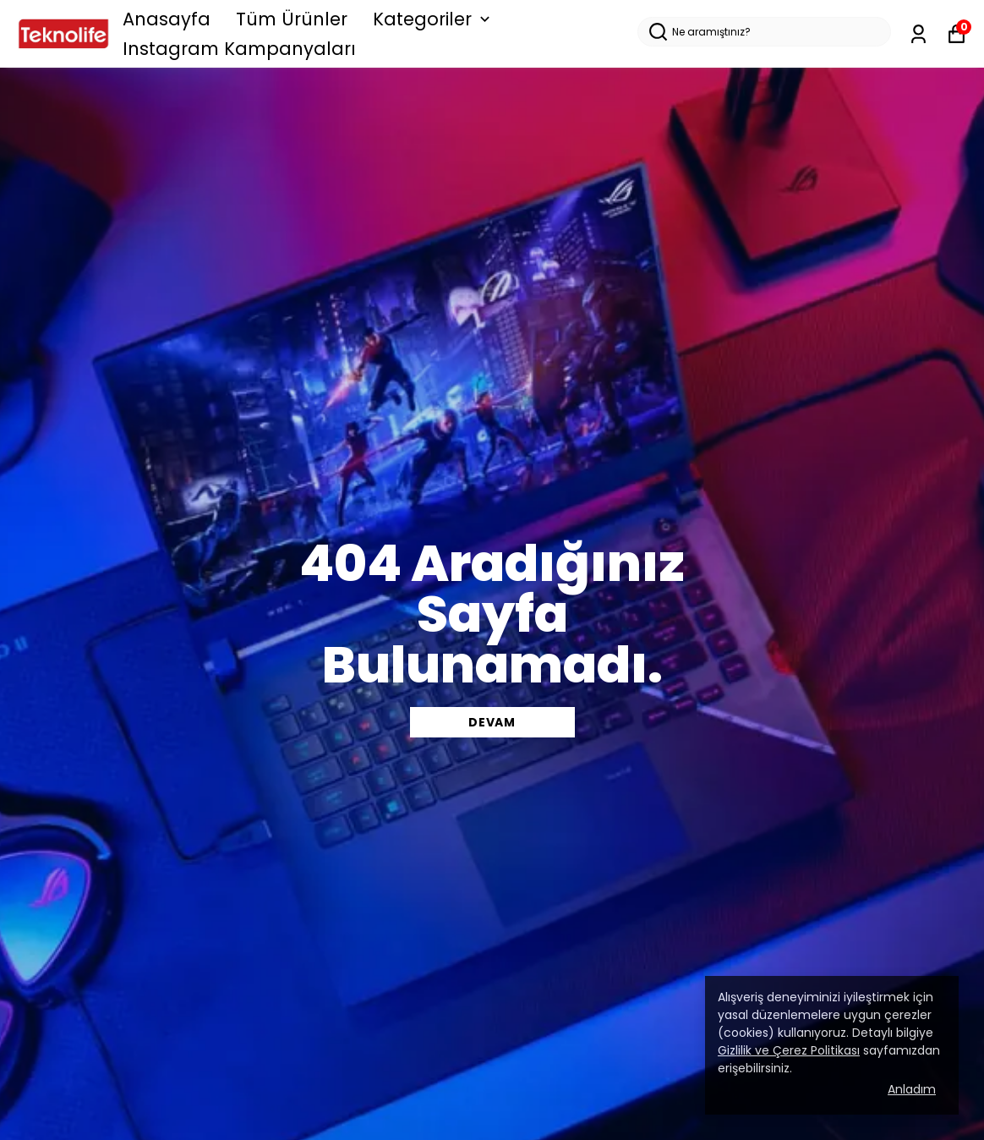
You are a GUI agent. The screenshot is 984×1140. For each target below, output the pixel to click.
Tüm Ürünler (291, 19)
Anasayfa (166, 19)
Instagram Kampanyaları (239, 48)
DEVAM (492, 722)
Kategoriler (433, 19)
